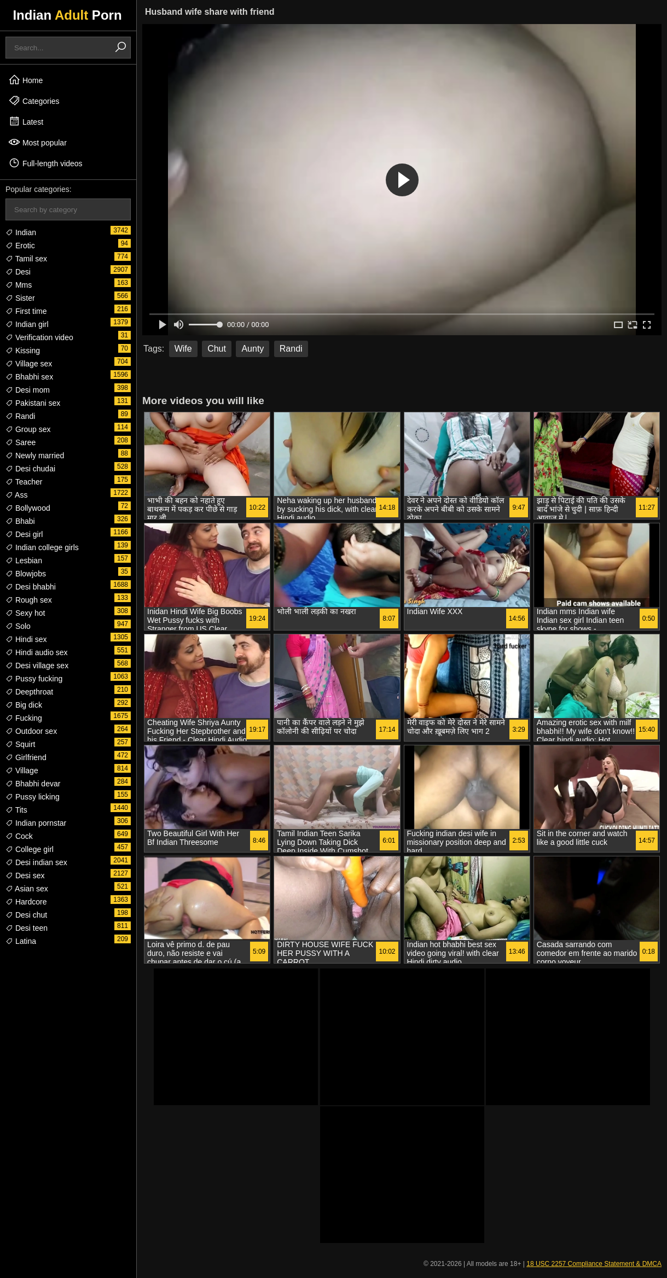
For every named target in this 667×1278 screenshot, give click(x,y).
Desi (18, 271)
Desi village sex (36, 665)
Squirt (20, 744)
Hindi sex (26, 639)
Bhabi (20, 521)
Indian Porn (67, 15)
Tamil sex (26, 258)
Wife (183, 348)
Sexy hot (25, 613)
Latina (20, 941)
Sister (20, 298)
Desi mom (27, 390)
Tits (16, 810)
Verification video (39, 337)
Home (25, 80)
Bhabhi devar (32, 783)
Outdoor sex (31, 731)
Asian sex (26, 888)
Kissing (22, 350)
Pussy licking (32, 796)
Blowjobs (25, 573)
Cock (19, 836)
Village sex (28, 363)
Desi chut (26, 915)
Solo (18, 626)
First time (26, 311)
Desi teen (26, 928)
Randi (20, 416)
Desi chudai (30, 468)
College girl (29, 849)
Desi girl (24, 534)
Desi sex (25, 875)
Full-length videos (45, 163)
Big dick (23, 705)
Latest (25, 121)
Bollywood (27, 508)
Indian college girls (42, 547)
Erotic (20, 245)
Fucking (23, 718)
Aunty (252, 348)
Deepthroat (29, 691)
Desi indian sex (36, 862)
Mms (18, 285)
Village (21, 770)
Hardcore (26, 901)
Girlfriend (26, 757)
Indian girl (27, 324)
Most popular (37, 142)
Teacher (23, 481)
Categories (34, 101)
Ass (16, 495)
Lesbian (23, 560)
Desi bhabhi (30, 586)
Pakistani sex (32, 403)
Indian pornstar (35, 823)
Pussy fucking (33, 678)
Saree (20, 442)
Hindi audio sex (36, 652)
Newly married (34, 455)
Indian (20, 232)
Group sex (27, 429)
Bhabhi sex (29, 376)
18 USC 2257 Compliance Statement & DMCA (594, 1264)
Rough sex (28, 600)
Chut (216, 348)
